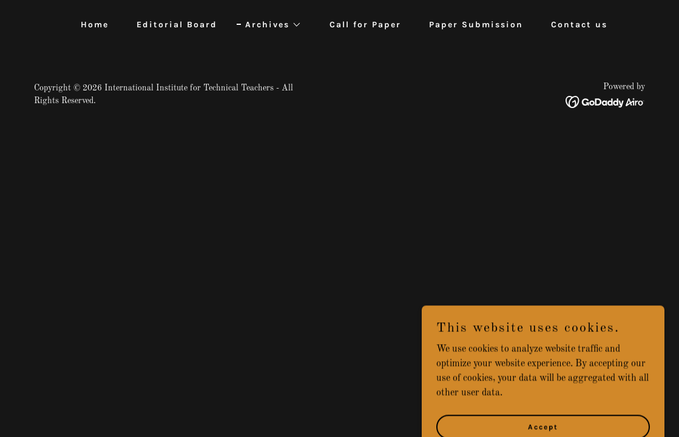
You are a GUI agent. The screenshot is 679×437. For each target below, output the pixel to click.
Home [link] (95, 24)
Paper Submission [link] (476, 24)
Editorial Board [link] (177, 24)
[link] (605, 102)
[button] (269, 25)
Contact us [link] (579, 24)
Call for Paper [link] (365, 24)
